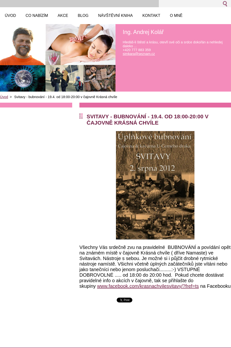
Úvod (4, 97)
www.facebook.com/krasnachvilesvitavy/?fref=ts (148, 286)
